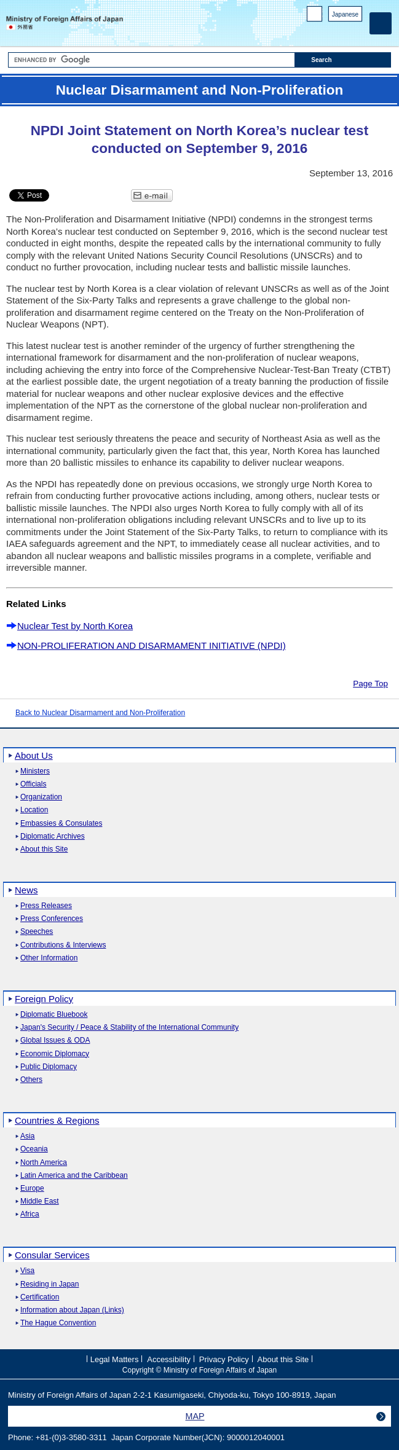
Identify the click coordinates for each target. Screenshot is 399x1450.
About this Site (44, 849)
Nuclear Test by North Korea (75, 626)
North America (43, 1163)
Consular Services (52, 1255)
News (26, 890)
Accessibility (169, 1358)
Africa (29, 1214)
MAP (195, 1416)
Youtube (355, 31)
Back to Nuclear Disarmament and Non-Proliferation (100, 712)
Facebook (323, 31)
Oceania (34, 1149)
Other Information (48, 958)
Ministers (35, 771)
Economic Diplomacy (54, 1054)
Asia (27, 1136)
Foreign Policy (44, 998)
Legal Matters (114, 1358)
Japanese (345, 14)
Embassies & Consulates (61, 824)
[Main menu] (380, 23)
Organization (41, 797)
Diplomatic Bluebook (53, 1015)
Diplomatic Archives (52, 837)
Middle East (39, 1201)
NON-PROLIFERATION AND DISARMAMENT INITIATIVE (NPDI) (151, 645)
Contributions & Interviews (63, 945)
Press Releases (46, 906)
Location (34, 810)
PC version (314, 16)
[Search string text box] (151, 60)
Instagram (339, 31)
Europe (32, 1189)
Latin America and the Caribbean (74, 1176)
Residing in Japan (49, 1284)
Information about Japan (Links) (72, 1310)
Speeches (36, 932)
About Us (34, 755)
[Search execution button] (343, 60)
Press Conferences (51, 919)
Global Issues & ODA (55, 1040)
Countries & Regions (57, 1120)
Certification (39, 1297)
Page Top (370, 683)
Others (31, 1080)
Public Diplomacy (48, 1067)
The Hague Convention (58, 1323)
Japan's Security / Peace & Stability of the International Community (129, 1028)
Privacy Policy (224, 1358)
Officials (33, 784)
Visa (27, 1271)
